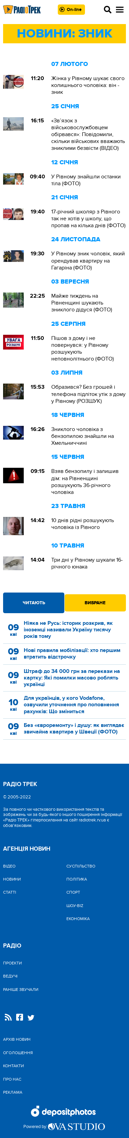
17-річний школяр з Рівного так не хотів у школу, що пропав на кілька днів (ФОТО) (88, 218)
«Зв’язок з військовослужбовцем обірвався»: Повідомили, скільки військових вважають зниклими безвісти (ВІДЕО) (88, 134)
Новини (12, 879)
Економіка (78, 918)
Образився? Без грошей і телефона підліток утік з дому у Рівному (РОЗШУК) (88, 394)
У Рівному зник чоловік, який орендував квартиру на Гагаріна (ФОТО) (88, 260)
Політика (76, 879)
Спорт (73, 892)
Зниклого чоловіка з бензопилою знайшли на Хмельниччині (82, 436)
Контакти (13, 1065)
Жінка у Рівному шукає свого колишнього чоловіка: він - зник (88, 85)
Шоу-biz (74, 905)
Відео (9, 866)
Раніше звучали (20, 989)
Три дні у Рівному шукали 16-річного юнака (87, 563)
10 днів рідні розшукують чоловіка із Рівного (82, 524)
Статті (9, 892)
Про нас (12, 1079)
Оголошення (18, 1052)
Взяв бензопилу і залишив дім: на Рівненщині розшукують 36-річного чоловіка (85, 482)
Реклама (12, 1092)
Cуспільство (80, 866)
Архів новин (17, 1039)
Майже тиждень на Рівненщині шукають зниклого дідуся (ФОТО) (81, 302)
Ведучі (10, 976)
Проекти (12, 963)
